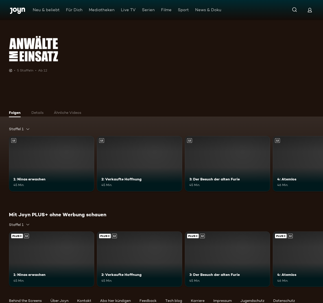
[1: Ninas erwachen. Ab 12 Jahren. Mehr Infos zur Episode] (51, 163)
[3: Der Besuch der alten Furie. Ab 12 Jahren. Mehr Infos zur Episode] (227, 163)
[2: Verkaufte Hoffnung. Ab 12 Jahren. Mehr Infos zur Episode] (139, 163)
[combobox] (19, 129)
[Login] (309, 10)
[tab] (16, 113)
